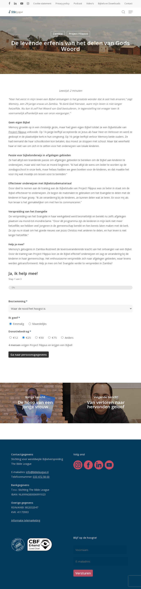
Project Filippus (78, 33)
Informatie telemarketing (25, 520)
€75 (54, 337)
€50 (41, 337)
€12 (15, 337)
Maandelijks (39, 324)
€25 (28, 337)
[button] (131, 12)
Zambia (58, 33)
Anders (69, 337)
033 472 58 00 (41, 476)
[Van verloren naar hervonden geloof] (105, 403)
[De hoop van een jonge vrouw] (35, 403)
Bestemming (17, 301)
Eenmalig (18, 324)
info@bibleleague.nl (37, 472)
